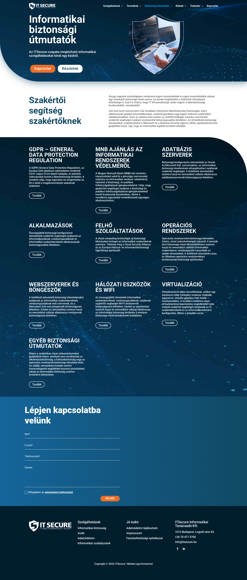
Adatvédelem (86, 538)
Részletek (70, 68)
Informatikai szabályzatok (94, 543)
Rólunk (180, 5)
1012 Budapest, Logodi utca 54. (195, 531)
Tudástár (195, 5)
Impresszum (134, 533)
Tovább (36, 195)
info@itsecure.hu (186, 542)
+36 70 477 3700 (185, 537)
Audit (81, 533)
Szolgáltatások (111, 5)
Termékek (132, 5)
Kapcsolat (212, 5)
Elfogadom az (49, 492)
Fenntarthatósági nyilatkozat (144, 538)
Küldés (110, 498)
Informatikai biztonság (92, 528)
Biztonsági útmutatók (157, 5)
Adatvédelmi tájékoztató (142, 528)
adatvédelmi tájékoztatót (59, 492)
